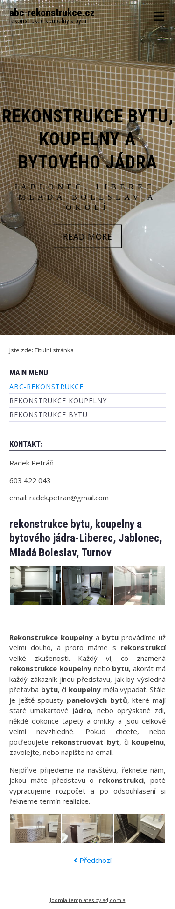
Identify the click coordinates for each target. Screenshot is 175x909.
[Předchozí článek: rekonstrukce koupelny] (92, 860)
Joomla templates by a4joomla (88, 899)
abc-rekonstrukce (46, 386)
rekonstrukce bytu (48, 414)
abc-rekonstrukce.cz (52, 13)
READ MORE (87, 236)
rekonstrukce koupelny (58, 400)
